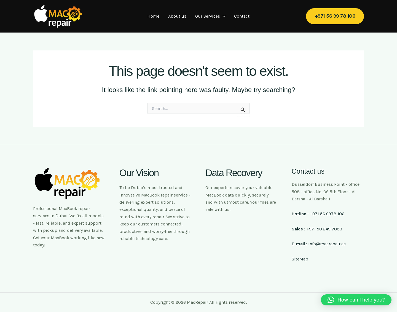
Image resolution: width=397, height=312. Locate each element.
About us (177, 16)
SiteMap (300, 259)
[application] (223, 16)
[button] (335, 16)
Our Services (210, 16)
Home (153, 16)
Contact (242, 16)
